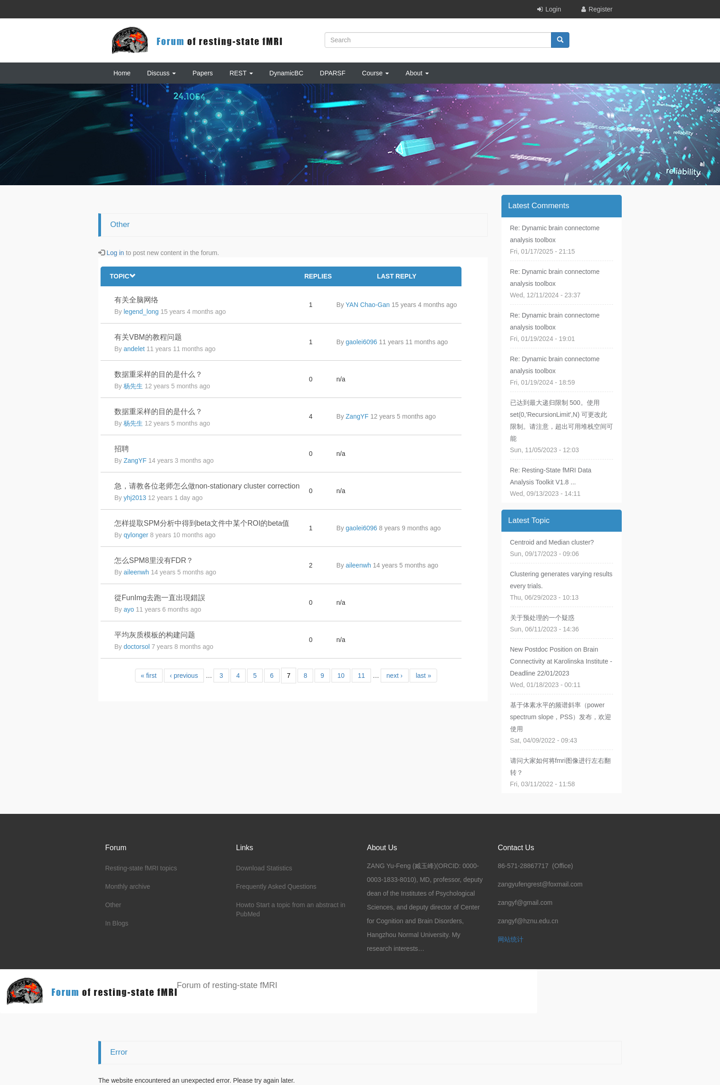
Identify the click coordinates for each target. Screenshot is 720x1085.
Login (553, 9)
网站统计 (510, 939)
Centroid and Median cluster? (552, 542)
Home (121, 73)
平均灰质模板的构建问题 (154, 635)
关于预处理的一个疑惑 (542, 617)
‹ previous (184, 675)
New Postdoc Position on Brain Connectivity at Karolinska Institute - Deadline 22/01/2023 (561, 661)
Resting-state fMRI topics (141, 868)
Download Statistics (264, 868)
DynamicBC (287, 73)
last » (423, 675)
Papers (202, 73)
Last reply (396, 276)
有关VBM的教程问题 (148, 337)
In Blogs (117, 923)
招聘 (121, 449)
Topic (123, 276)
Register (601, 9)
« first (149, 675)
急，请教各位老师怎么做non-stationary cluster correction (207, 486)
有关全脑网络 (136, 300)
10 (341, 675)
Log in (115, 252)
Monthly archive (127, 886)
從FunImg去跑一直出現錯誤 (159, 598)
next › (395, 675)
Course (375, 73)
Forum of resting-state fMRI (227, 985)
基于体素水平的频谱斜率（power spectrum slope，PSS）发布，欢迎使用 (561, 717)
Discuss (161, 73)
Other (113, 905)
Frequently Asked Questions (276, 886)
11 (361, 675)
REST (241, 73)
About (416, 73)
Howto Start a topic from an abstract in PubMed (290, 909)
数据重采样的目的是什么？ (158, 374)
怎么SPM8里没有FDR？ (153, 560)
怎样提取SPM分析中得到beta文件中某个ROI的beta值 (201, 523)
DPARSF (333, 73)
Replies (318, 276)
